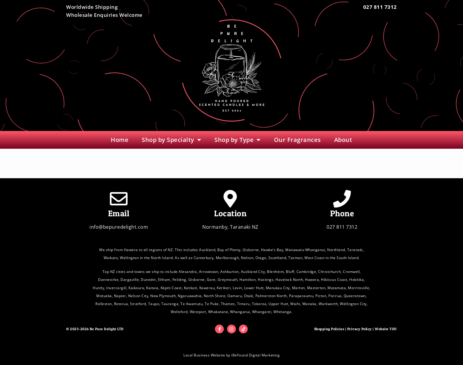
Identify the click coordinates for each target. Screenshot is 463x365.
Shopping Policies (329, 329)
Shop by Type (237, 140)
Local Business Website (204, 355)
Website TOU (386, 329)
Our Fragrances (297, 140)
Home (119, 140)
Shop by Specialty (171, 140)
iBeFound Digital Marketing (255, 355)
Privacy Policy (359, 329)
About (343, 140)
